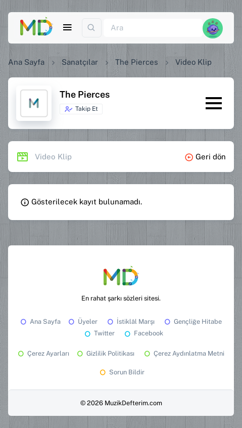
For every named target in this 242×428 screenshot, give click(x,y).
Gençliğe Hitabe (192, 321)
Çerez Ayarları (42, 353)
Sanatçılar (80, 62)
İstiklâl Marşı (130, 321)
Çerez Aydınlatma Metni (183, 353)
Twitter (99, 333)
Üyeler (82, 321)
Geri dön (205, 156)
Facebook (143, 333)
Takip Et (81, 109)
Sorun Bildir (121, 372)
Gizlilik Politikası (104, 353)
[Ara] (153, 28)
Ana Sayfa (26, 62)
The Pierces (136, 62)
